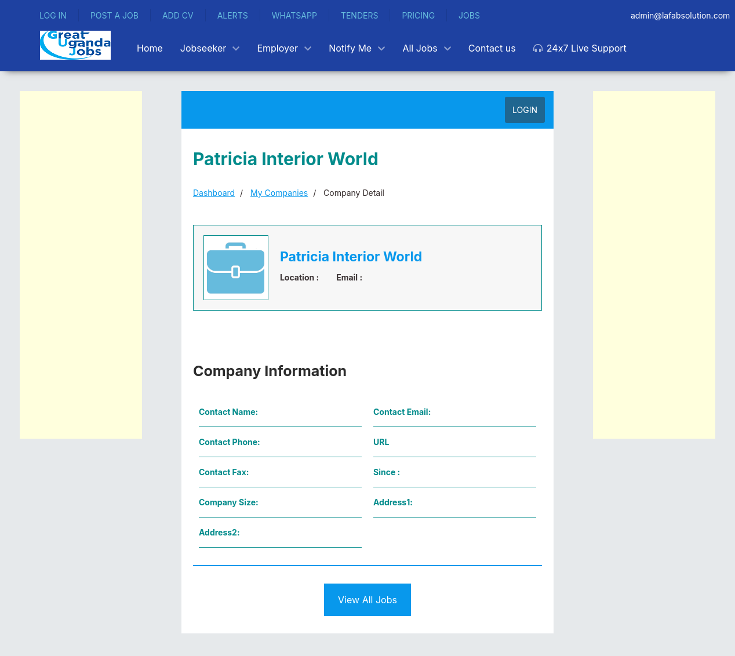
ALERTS (232, 15)
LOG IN (53, 15)
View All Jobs (367, 600)
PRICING (418, 15)
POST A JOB (114, 15)
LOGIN (524, 110)
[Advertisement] (81, 265)
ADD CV (178, 15)
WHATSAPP (294, 15)
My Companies (279, 193)
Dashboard (214, 193)
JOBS (469, 15)
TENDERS (360, 15)
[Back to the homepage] (75, 45)
